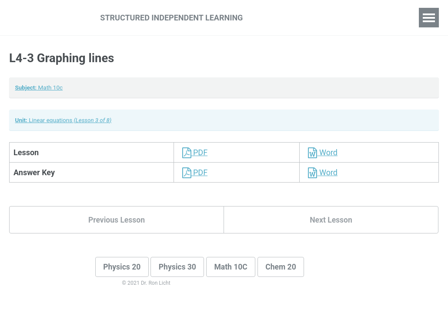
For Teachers (337, 17)
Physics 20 (123, 268)
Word (321, 152)
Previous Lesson (116, 220)
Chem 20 (285, 268)
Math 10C (234, 268)
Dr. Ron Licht (156, 285)
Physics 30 (179, 268)
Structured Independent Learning (171, 17)
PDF (193, 152)
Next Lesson (331, 220)
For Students (279, 17)
